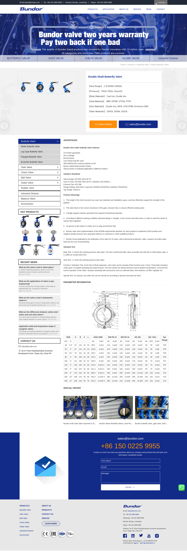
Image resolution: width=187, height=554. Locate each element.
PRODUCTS (93, 9)
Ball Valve (40, 181)
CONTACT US (47, 517)
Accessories (27, 207)
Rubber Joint (27, 191)
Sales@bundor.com (29, 350)
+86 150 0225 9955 (130, 449)
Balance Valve (28, 202)
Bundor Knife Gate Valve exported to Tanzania (81, 427)
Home (123, 65)
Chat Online (103, 124)
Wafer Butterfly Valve (160, 65)
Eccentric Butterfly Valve (32, 165)
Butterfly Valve (143, 65)
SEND (128, 491)
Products (131, 65)
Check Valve (40, 175)
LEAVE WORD (51, 527)
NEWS (148, 9)
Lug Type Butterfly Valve (32, 155)
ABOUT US (123, 9)
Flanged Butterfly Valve (31, 160)
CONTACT (160, 9)
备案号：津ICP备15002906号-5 (144, 546)
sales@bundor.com (32, 2)
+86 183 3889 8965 (132, 518)
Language (160, 3)
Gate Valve (40, 170)
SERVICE (137, 9)
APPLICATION (108, 9)
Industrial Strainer (30, 197)
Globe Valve (40, 186)
